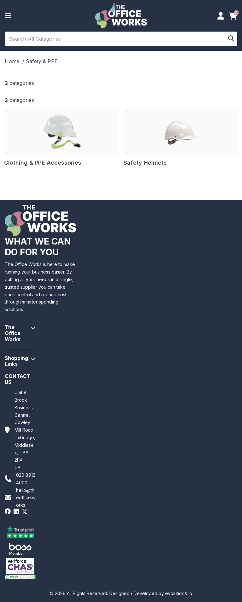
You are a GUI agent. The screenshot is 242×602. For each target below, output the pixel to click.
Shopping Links (16, 361)
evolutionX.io (178, 593)
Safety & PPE (42, 61)
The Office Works (12, 333)
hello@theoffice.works (25, 497)
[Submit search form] (231, 39)
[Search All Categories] (121, 39)
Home (12, 61)
